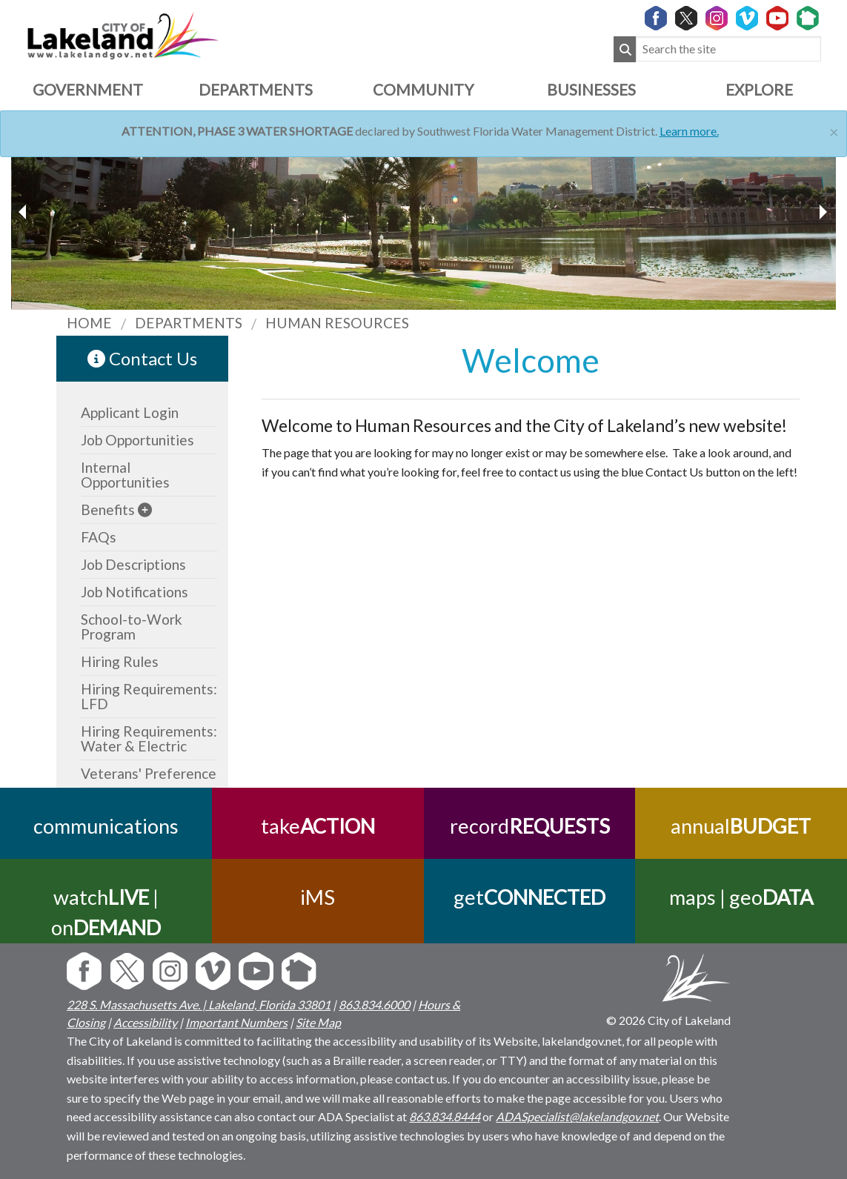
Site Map (318, 1022)
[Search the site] (728, 49)
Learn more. (689, 131)
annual (741, 826)
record (529, 826)
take (318, 826)
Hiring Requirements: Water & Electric (149, 738)
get (529, 897)
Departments (256, 89)
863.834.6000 (374, 1004)
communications (106, 826)
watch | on (106, 912)
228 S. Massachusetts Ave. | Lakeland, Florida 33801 (199, 1004)
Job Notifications (134, 591)
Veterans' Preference (148, 773)
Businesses (591, 89)
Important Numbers (236, 1022)
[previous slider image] (822, 212)
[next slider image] (24, 212)
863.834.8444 (444, 1116)
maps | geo (741, 897)
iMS (317, 897)
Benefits (108, 509)
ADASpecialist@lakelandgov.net (577, 1116)
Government (88, 89)
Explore (759, 89)
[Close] (834, 130)
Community (423, 89)
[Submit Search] (625, 49)
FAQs (98, 536)
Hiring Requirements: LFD (149, 696)
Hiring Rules (120, 661)
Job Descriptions (133, 564)
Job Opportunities (137, 439)
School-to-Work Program (131, 626)
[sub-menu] (145, 509)
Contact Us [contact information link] (142, 358)
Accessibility (145, 1022)
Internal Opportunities (125, 475)
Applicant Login (130, 412)
